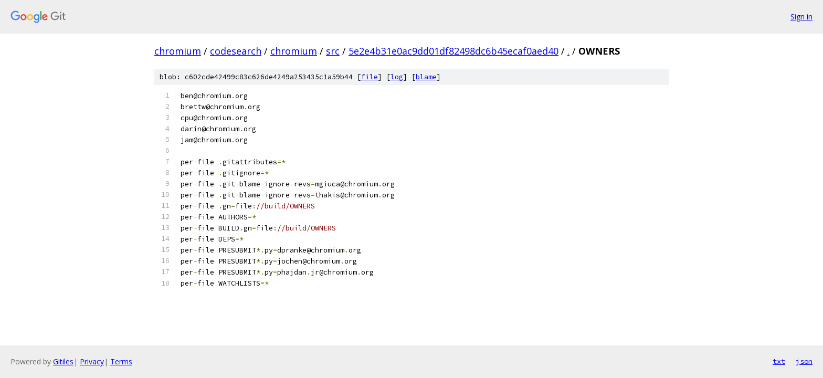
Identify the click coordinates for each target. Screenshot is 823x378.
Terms (121, 361)
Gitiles (63, 361)
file (369, 76)
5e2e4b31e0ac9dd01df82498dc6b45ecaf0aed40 (453, 51)
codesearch (235, 51)
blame (426, 76)
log (397, 76)
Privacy (92, 361)
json (804, 361)
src (333, 51)
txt (779, 361)
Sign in (801, 17)
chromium (177, 51)
